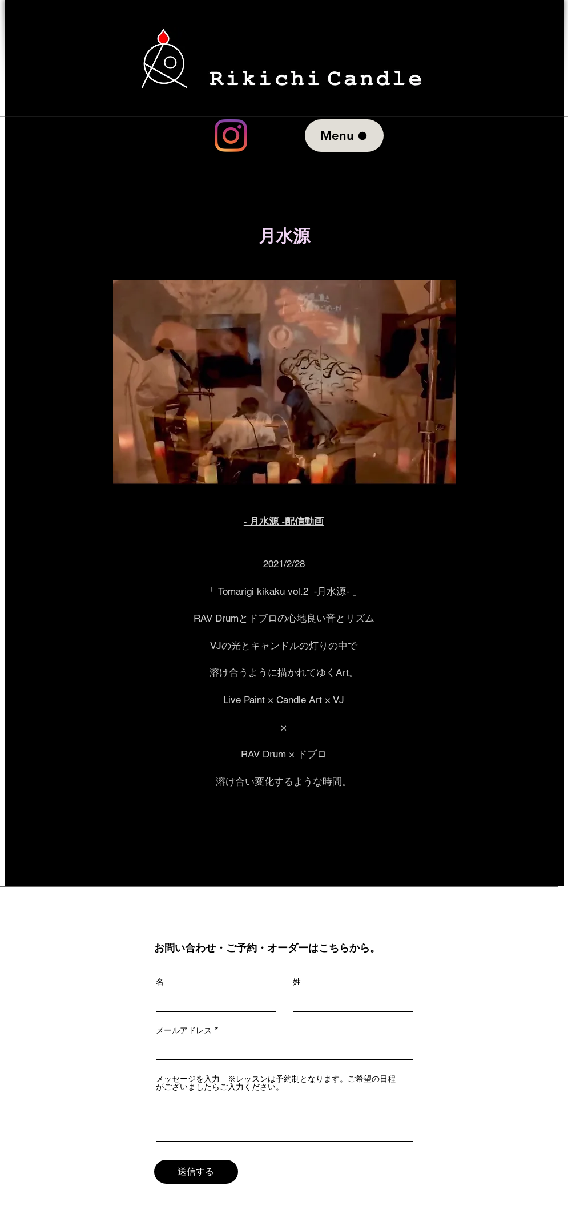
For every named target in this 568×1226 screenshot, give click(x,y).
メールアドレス (184, 1030)
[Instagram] (231, 135)
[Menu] (344, 135)
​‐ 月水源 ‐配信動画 (284, 521)
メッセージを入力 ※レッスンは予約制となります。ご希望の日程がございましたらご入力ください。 (276, 1083)
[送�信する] (196, 1172)
